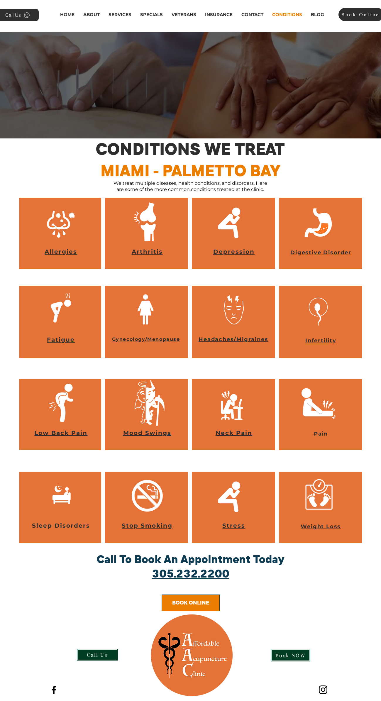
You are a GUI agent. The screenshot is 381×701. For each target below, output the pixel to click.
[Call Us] (97, 654)
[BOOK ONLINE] (191, 603)
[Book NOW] (290, 655)
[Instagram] (323, 689)
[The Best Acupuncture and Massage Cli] (53, 690)
